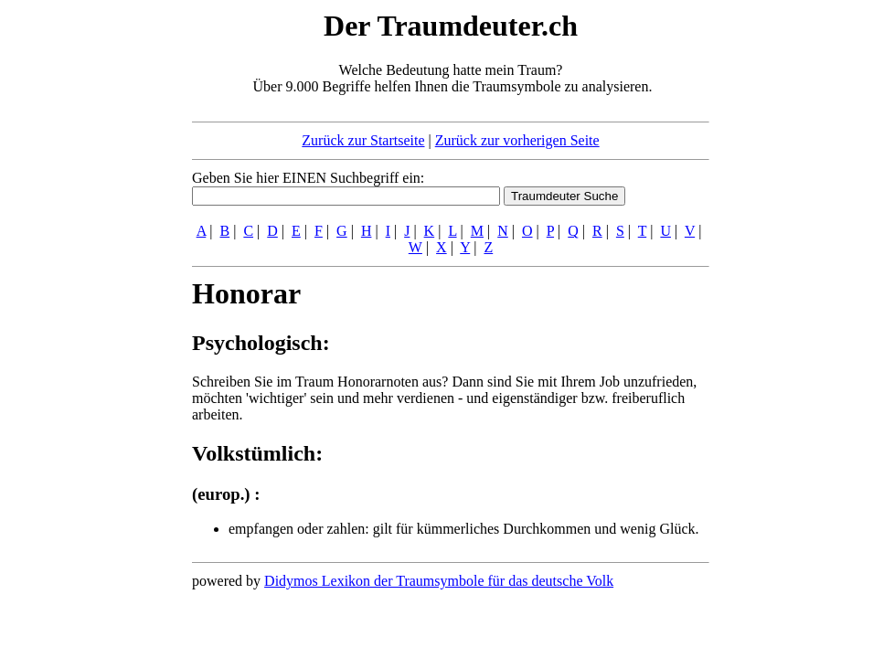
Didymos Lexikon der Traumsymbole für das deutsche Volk (438, 581)
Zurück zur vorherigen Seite (517, 140)
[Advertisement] (80, 281)
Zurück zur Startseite (363, 140)
